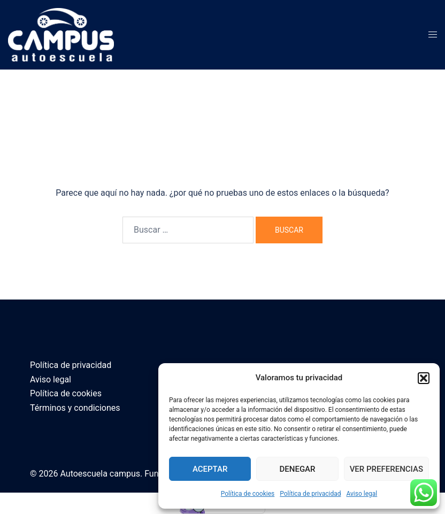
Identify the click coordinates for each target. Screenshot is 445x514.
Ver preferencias (386, 469)
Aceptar (210, 469)
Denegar (298, 469)
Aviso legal (361, 493)
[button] (423, 378)
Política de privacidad (310, 493)
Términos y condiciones (75, 408)
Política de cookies (248, 493)
